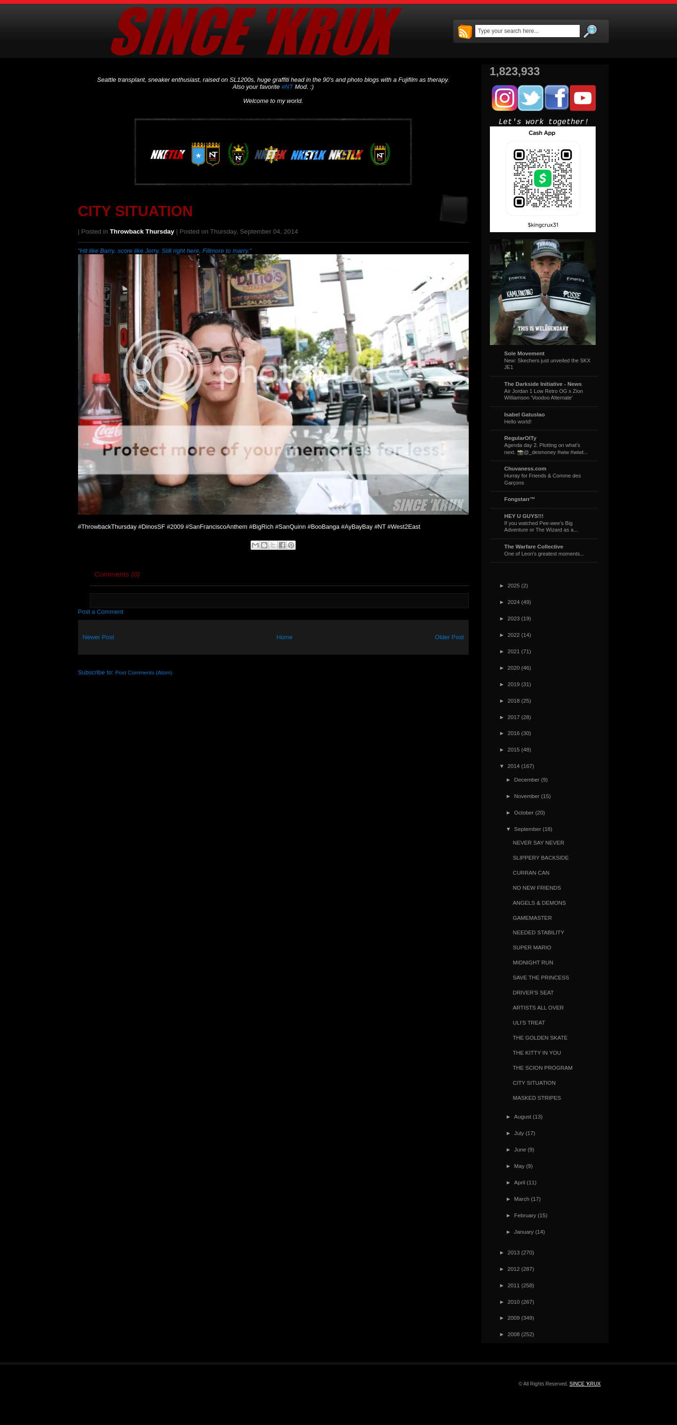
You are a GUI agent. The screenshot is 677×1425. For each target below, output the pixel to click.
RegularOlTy (520, 438)
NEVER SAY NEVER (538, 842)
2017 (514, 717)
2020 (514, 668)
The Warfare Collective (534, 546)
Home (284, 637)
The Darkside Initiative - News (543, 384)
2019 (514, 684)
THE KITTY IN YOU (537, 1052)
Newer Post (98, 637)
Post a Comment (101, 611)
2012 (514, 1269)
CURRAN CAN (531, 872)
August (522, 1116)
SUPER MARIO (532, 947)
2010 (514, 1302)
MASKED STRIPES (537, 1098)
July (519, 1133)
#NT (287, 86)
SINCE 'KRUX (584, 1383)
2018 (514, 700)
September (527, 829)
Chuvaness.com (525, 468)
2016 (514, 733)
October (524, 812)
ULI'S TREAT (529, 1022)
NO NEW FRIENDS (537, 888)
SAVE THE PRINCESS (541, 977)
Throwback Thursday (142, 231)
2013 (514, 1252)
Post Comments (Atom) (143, 672)
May (519, 1166)
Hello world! (518, 421)
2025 (514, 585)
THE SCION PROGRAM (543, 1068)
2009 (514, 1318)
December (527, 779)
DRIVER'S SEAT (533, 992)
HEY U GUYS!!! (524, 516)
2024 (514, 602)
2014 (514, 766)
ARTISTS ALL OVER (538, 1007)
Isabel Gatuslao (524, 414)
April (519, 1182)
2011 (514, 1285)
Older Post (449, 637)
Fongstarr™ (519, 499)
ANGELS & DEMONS (539, 903)
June (520, 1149)
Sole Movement (524, 353)
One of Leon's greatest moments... (544, 553)
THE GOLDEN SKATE (540, 1037)
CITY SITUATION (135, 211)
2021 (514, 651)
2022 (514, 635)
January (524, 1232)
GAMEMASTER (532, 918)
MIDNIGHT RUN (533, 962)
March (521, 1199)
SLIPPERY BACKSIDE (541, 857)
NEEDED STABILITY (539, 932)
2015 (514, 749)
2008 (514, 1334)
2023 (514, 618)
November (527, 796)
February (525, 1215)
